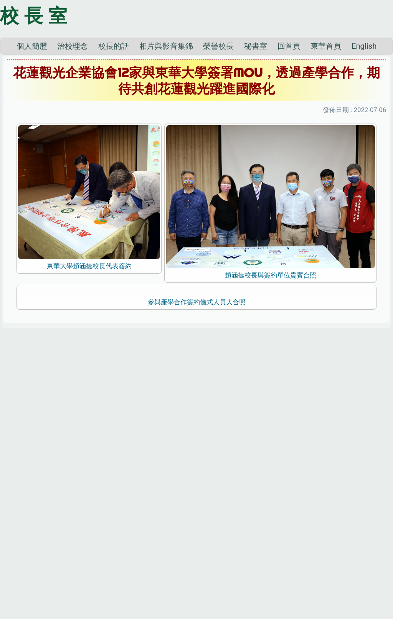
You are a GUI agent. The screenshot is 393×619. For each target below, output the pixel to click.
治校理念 (72, 120)
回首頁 (289, 120)
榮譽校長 (218, 120)
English (364, 120)
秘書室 (255, 120)
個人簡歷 (32, 120)
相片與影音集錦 (166, 120)
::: (2, 609)
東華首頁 (325, 120)
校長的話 (113, 120)
